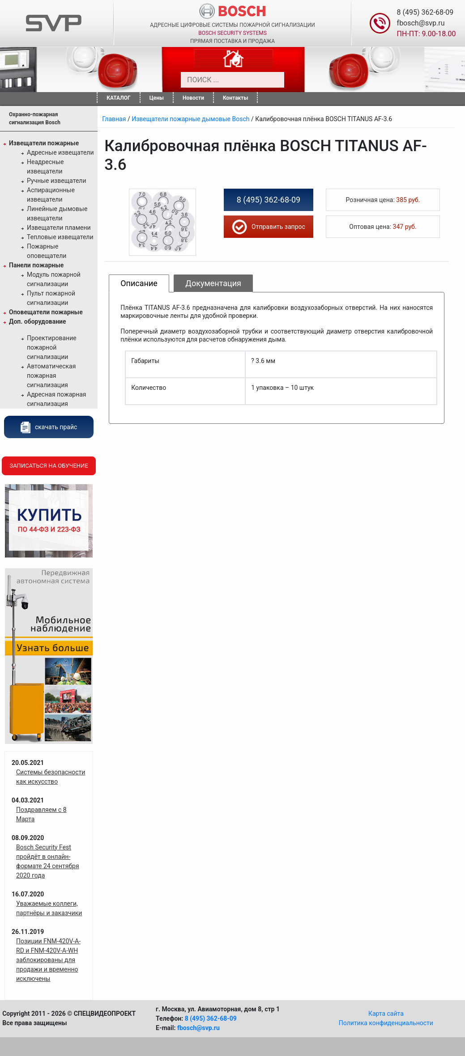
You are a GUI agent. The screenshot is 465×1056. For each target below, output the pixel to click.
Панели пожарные (36, 265)
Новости (193, 98)
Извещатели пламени (59, 227)
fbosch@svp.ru (421, 23)
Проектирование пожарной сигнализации (52, 347)
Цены (156, 98)
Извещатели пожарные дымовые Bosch (190, 118)
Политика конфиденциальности (386, 1022)
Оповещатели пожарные (46, 312)
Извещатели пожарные (44, 143)
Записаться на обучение (48, 465)
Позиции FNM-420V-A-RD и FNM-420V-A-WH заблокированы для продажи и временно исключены (48, 960)
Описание (139, 283)
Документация (213, 283)
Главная (114, 118)
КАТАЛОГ (119, 98)
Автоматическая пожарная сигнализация (51, 376)
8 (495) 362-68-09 (425, 12)
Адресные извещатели (60, 152)
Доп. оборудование (37, 321)
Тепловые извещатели (60, 237)
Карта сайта (386, 1013)
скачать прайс (49, 427)
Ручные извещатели (56, 180)
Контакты (235, 98)
